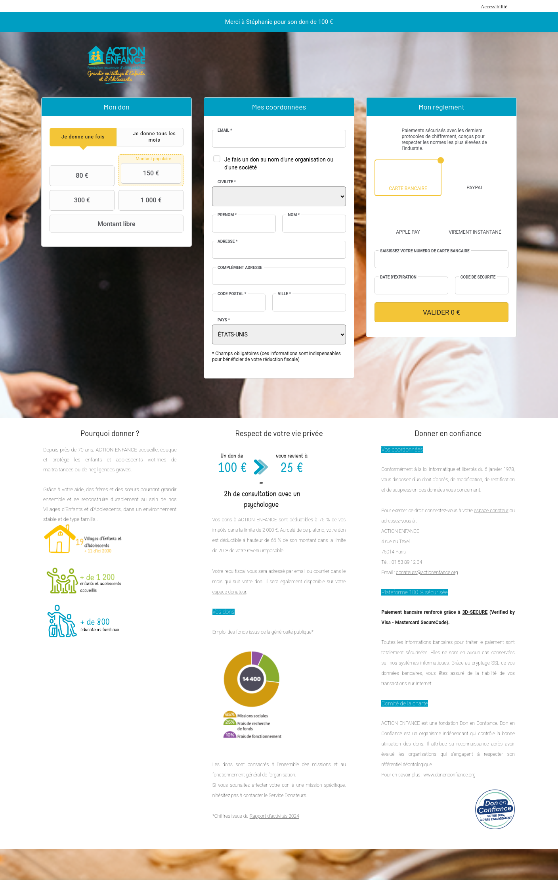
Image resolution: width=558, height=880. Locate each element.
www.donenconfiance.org (449, 775)
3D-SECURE (474, 612)
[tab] (83, 137)
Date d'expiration (398, 277)
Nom (294, 215)
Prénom (227, 215)
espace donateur (229, 592)
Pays (224, 320)
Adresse (227, 241)
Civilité (227, 182)
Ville (284, 294)
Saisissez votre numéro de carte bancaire (425, 251)
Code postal (232, 294)
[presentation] (83, 137)
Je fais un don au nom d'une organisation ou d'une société (278, 163)
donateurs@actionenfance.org (427, 572)
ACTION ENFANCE (116, 450)
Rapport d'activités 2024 (274, 816)
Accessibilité (494, 7)
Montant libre (94, 223)
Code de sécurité (478, 277)
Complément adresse (240, 267)
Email (225, 130)
